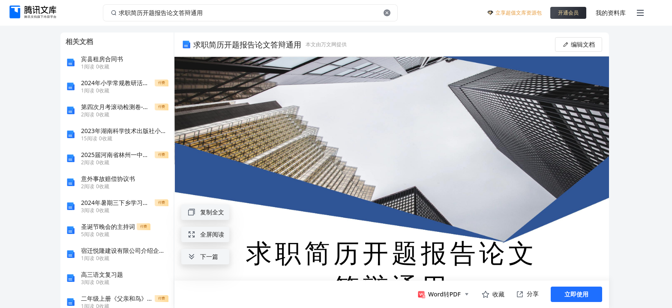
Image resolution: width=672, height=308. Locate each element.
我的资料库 (611, 13)
